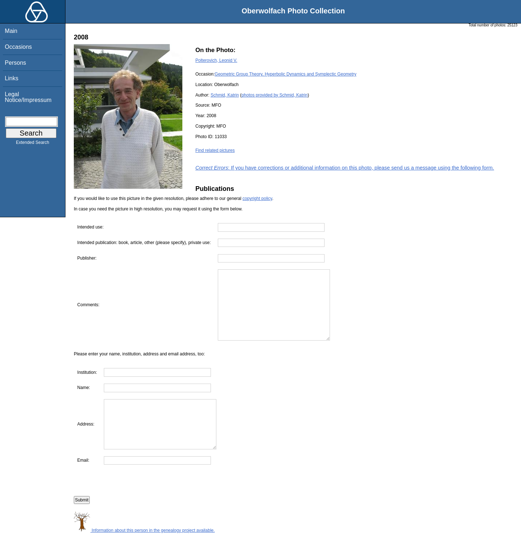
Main (11, 31)
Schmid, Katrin (225, 95)
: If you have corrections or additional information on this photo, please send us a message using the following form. (344, 168)
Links (11, 78)
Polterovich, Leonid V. (216, 60)
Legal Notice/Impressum (28, 97)
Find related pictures (215, 150)
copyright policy (257, 198)
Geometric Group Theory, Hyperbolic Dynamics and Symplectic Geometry (285, 74)
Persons (15, 63)
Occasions (18, 47)
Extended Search (32, 144)
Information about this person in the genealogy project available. (144, 530)
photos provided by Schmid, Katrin (274, 95)
